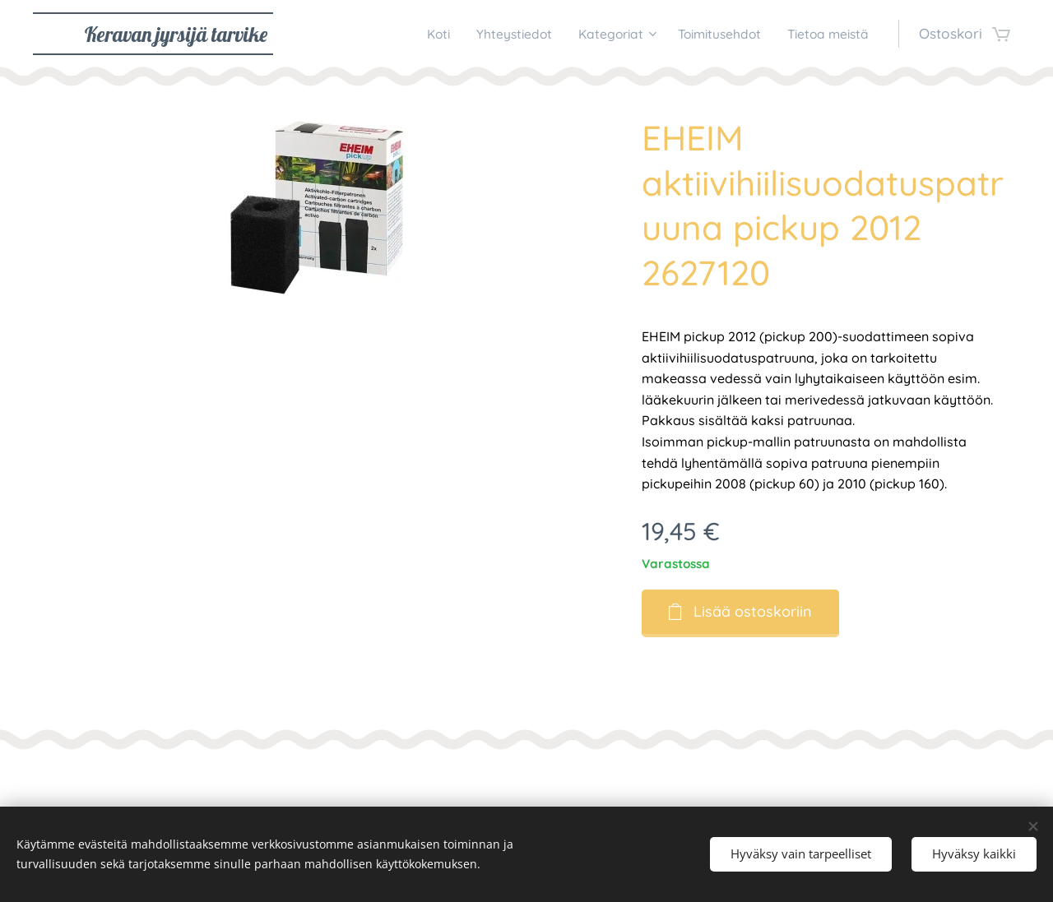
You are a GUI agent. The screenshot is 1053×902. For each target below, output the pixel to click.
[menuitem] (400, 33)
